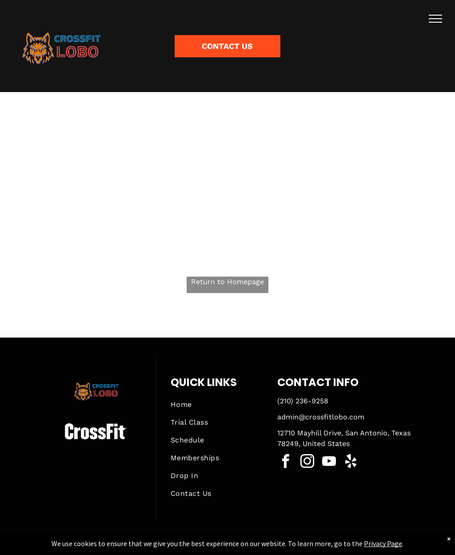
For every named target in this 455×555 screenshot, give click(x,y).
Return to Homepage (227, 282)
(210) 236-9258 (302, 401)
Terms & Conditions (301, 546)
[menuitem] (217, 405)
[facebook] (285, 463)
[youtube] (329, 463)
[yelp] (351, 463)
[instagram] (307, 463)
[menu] (435, 18)
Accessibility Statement (245, 546)
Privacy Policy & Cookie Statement (172, 546)
